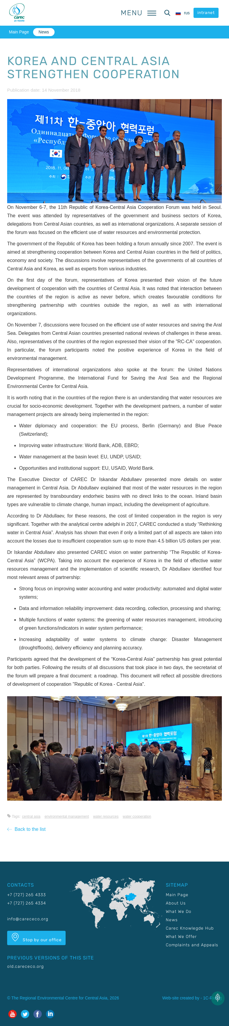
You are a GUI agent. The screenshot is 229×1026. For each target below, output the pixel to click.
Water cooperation (137, 816)
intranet (206, 12)
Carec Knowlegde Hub (190, 928)
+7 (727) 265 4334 (26, 903)
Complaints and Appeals (192, 945)
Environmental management (66, 816)
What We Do (178, 911)
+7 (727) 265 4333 (26, 894)
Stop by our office (36, 937)
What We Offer (181, 936)
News (43, 32)
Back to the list (26, 829)
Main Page (19, 32)
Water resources (105, 816)
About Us (176, 903)
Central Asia (31, 816)
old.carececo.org (25, 966)
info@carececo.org (27, 919)
